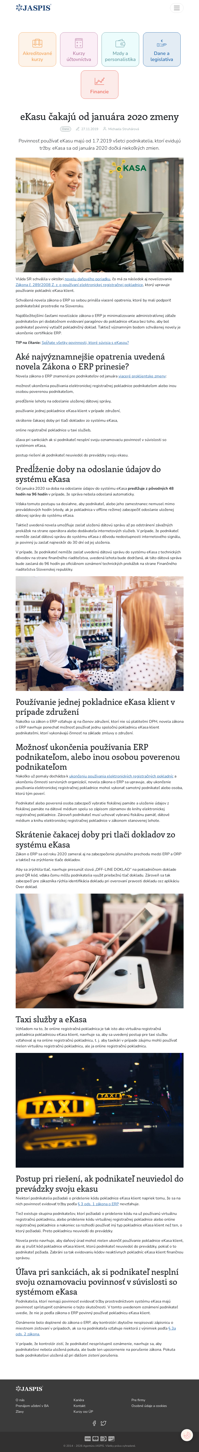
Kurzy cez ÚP (83, 1411)
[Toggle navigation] (177, 8)
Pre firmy (138, 1400)
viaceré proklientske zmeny (142, 376)
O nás (20, 1400)
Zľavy (20, 1411)
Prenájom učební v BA (32, 1406)
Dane (65, 129)
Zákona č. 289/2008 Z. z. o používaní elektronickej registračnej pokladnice (79, 285)
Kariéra (79, 1400)
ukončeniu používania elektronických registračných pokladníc (121, 776)
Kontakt (79, 1406)
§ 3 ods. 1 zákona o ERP (98, 1204)
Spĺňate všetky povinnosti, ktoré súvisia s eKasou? (85, 342)
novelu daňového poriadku (87, 279)
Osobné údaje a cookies (149, 1406)
